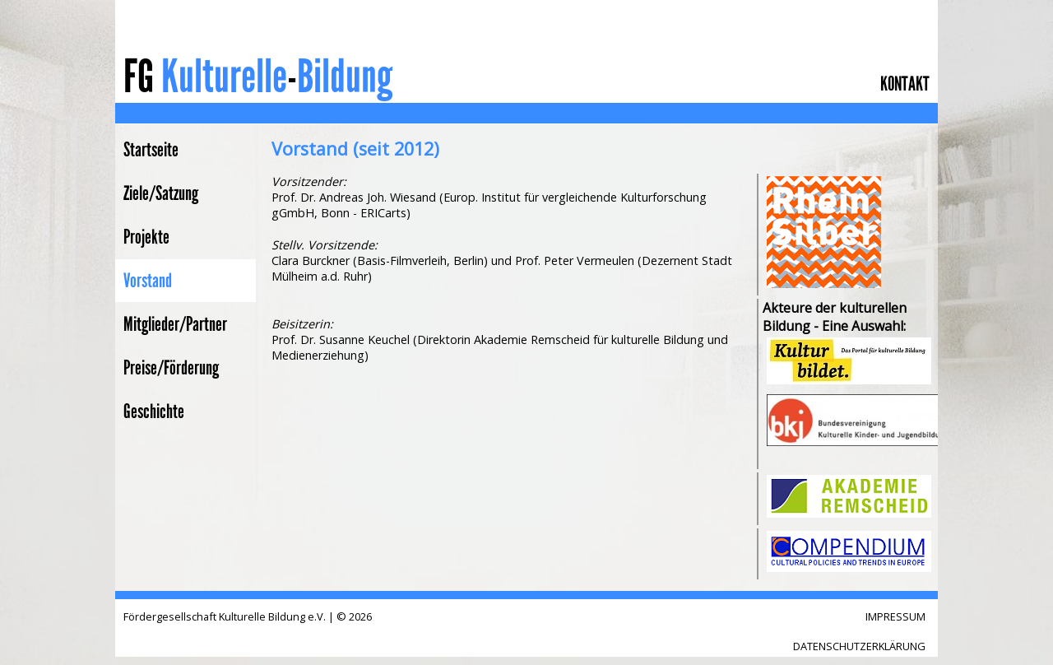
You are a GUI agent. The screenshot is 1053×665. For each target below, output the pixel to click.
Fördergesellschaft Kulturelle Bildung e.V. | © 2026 (247, 616)
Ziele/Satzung (160, 193)
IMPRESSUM (895, 616)
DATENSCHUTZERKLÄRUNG (859, 646)
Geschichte (153, 411)
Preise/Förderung (171, 367)
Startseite (151, 149)
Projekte (146, 237)
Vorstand (147, 280)
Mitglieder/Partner (175, 324)
